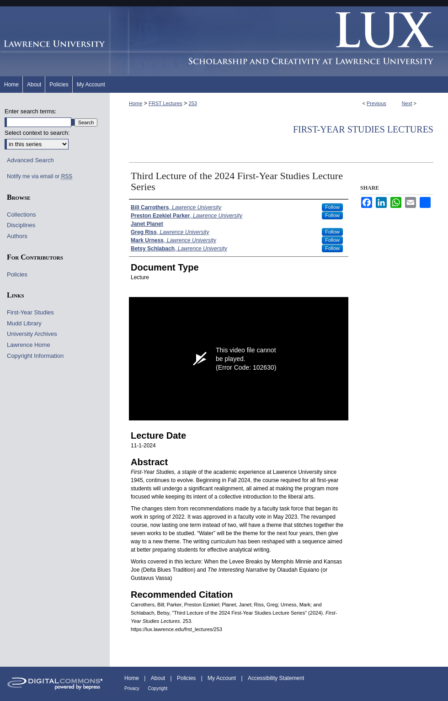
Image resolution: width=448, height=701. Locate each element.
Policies (17, 274)
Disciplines (21, 225)
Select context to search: (37, 132)
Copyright (158, 688)
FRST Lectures (165, 103)
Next (407, 103)
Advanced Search (30, 160)
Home (135, 103)
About (159, 678)
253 (193, 103)
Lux (279, 41)
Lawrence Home (28, 344)
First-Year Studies (30, 312)
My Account (222, 678)
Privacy (132, 688)
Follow (332, 207)
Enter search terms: (30, 111)
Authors (17, 236)
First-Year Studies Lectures (363, 129)
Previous (376, 103)
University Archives (32, 333)
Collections (21, 214)
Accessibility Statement (276, 678)
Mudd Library (24, 323)
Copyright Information (35, 355)
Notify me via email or (39, 176)
